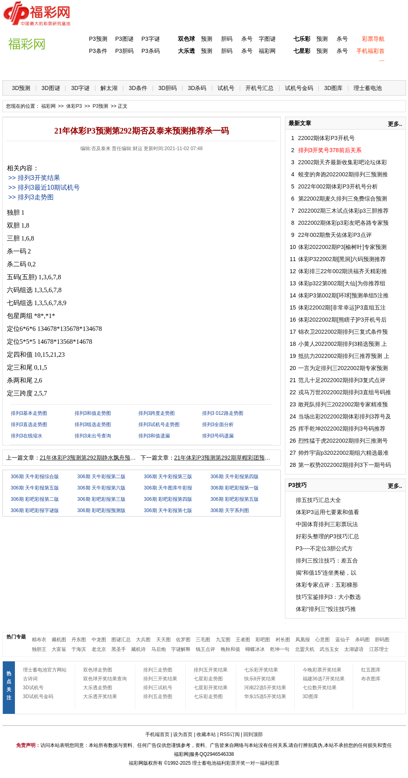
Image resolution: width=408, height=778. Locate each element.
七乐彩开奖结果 (261, 670)
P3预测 (98, 39)
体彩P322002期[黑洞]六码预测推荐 (342, 259)
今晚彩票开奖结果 (322, 670)
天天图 (163, 639)
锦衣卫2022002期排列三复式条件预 (343, 331)
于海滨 (78, 649)
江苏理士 (379, 649)
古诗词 (30, 679)
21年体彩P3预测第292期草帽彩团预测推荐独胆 (233, 457)
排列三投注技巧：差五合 (327, 560)
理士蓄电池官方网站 (45, 670)
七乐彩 (301, 39)
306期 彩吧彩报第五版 (235, 499)
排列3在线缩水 (27, 436)
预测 (206, 39)
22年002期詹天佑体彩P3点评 (335, 235)
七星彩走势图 (208, 679)
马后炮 (158, 649)
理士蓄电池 (368, 88)
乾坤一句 (279, 649)
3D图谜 (51, 88)
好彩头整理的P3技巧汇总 (327, 536)
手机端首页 (157, 734)
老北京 (99, 649)
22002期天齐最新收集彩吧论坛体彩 (342, 162)
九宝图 (223, 639)
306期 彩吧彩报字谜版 (35, 510)
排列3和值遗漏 (154, 436)
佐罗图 (183, 639)
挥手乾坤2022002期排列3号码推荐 (341, 428)
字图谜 (267, 39)
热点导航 (317, 68)
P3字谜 (150, 39)
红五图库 (371, 670)
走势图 (350, 68)
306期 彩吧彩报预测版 (101, 510)
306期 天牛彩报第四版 (235, 476)
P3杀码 (150, 51)
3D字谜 (80, 88)
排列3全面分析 (218, 424)
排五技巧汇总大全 (318, 500)
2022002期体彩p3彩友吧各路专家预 (343, 223)
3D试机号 (33, 687)
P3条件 (98, 51)
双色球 (186, 39)
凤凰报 (302, 639)
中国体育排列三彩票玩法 (327, 524)
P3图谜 (124, 39)
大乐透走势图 (97, 687)
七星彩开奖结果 (211, 687)
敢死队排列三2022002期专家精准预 (343, 404)
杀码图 (362, 639)
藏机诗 (138, 649)
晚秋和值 (230, 649)
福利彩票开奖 (230, 763)
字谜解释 (180, 649)
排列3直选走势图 (29, 424)
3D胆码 (167, 88)
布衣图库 (371, 679)
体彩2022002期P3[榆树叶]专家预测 (342, 247)
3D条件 (138, 88)
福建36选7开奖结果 (324, 679)
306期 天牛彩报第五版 (35, 488)
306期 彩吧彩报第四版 (168, 499)
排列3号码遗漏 (218, 436)
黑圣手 (118, 649)
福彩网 (267, 51)
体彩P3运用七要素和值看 (327, 512)
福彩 (133, 763)
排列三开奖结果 (160, 679)
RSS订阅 (230, 734)
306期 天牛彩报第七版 (168, 510)
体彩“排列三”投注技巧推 (326, 609)
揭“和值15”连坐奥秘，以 (326, 572)
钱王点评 (205, 649)
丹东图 (78, 639)
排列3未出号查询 (93, 436)
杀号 (247, 39)
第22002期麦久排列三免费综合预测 (342, 198)
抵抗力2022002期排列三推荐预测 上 (343, 356)
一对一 (252, 763)
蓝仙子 (342, 639)
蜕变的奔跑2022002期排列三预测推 (343, 174)
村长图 (283, 639)
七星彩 (301, 51)
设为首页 (182, 734)
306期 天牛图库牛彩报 (168, 488)
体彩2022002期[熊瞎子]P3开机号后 (342, 319)
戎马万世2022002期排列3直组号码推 (344, 392)
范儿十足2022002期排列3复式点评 (341, 380)
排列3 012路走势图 (222, 413)
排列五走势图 (157, 696)
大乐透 (186, 51)
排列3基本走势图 (29, 413)
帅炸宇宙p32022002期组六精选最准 (343, 453)
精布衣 (39, 639)
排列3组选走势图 (93, 424)
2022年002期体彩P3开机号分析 (338, 186)
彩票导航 (373, 39)
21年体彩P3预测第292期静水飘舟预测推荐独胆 (99, 457)
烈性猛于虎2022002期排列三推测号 (343, 440)
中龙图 (99, 639)
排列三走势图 (157, 670)
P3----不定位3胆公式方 (324, 548)
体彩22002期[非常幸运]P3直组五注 (342, 307)
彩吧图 (262, 639)
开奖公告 (383, 68)
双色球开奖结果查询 (105, 679)
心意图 (322, 639)
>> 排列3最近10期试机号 (44, 187)
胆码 (226, 39)
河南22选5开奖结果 (265, 687)
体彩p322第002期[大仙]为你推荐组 (341, 283)
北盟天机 (304, 649)
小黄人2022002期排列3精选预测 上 (342, 344)
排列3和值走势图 (93, 413)
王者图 (243, 639)
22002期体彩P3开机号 (326, 138)
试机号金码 (299, 88)
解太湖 (108, 88)
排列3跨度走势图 (156, 413)
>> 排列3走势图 (31, 197)
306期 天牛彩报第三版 (168, 476)
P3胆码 (124, 51)
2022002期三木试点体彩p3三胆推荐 (343, 210)
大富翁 (59, 649)
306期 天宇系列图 (230, 510)
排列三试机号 (157, 687)
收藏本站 (206, 734)
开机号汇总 (259, 88)
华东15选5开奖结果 (265, 696)
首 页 (19, 68)
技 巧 (283, 68)
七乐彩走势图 (208, 696)
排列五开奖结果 (211, 670)
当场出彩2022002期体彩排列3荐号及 (344, 416)
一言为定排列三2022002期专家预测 (343, 368)
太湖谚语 (354, 649)
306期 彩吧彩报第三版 (101, 499)
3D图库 (333, 88)
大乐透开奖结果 (100, 696)
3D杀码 (197, 88)
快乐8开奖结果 (260, 679)
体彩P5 (184, 68)
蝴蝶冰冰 (255, 649)
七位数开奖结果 (320, 687)
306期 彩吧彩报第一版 (235, 488)
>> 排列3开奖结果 (34, 177)
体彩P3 (85, 68)
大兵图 (143, 639)
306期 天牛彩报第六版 (101, 488)
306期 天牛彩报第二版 (101, 476)
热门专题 (16, 637)
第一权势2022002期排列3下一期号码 (344, 465)
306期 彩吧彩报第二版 (35, 499)
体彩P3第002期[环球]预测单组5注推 (343, 295)
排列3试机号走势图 (159, 424)
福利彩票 (269, 763)
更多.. (395, 124)
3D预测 (21, 88)
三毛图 (203, 639)
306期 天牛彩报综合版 (35, 476)
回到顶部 (253, 734)
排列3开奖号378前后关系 (330, 150)
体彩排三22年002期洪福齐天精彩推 (342, 271)
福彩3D (52, 68)
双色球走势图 (97, 670)
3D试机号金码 (38, 696)
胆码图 (382, 639)
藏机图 (59, 639)
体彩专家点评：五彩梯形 (327, 584)
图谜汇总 (121, 639)
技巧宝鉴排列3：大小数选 (328, 597)
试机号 (226, 88)
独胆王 (39, 649)
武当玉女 (329, 649)
